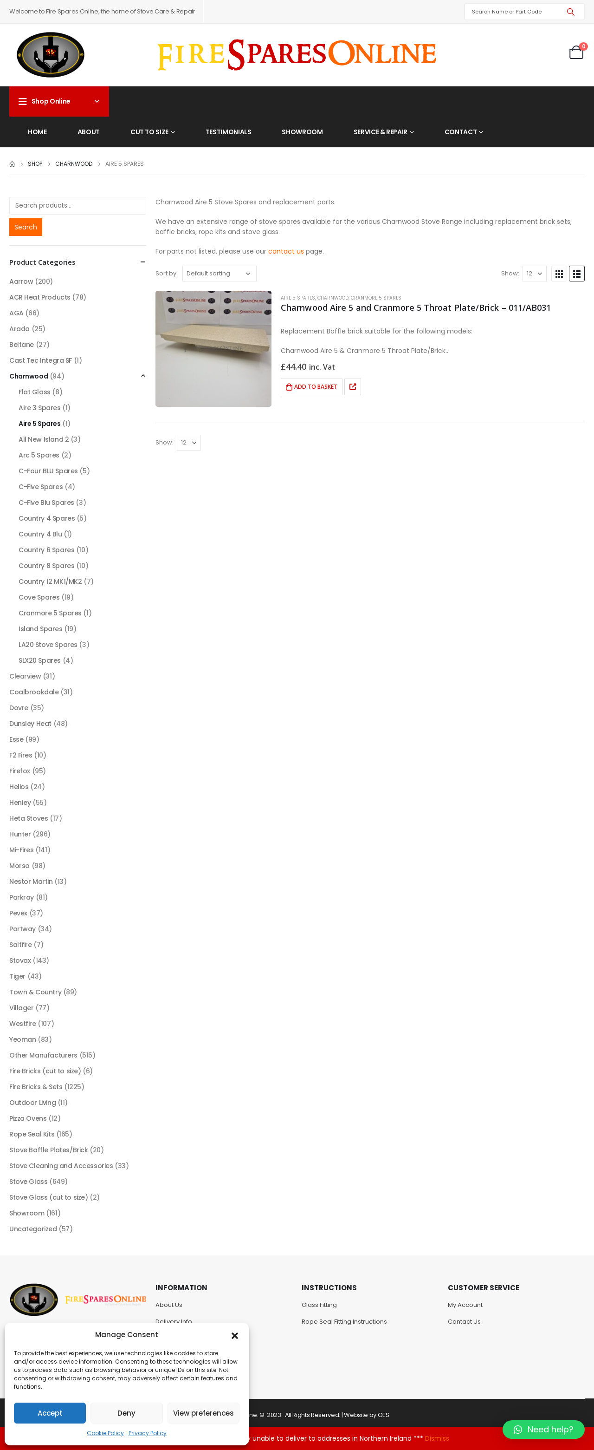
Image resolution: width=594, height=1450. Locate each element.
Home (37, 132)
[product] (213, 349)
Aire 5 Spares (298, 297)
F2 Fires (20, 755)
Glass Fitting (319, 1304)
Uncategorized (33, 1229)
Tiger (17, 976)
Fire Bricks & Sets (35, 1086)
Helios (18, 786)
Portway (22, 929)
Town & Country (35, 992)
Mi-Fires (21, 850)
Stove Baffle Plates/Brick (48, 1150)
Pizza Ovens (27, 1118)
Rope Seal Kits (31, 1134)
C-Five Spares (41, 486)
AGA (16, 313)
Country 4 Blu (40, 534)
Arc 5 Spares (39, 455)
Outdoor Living (32, 1102)
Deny (126, 1413)
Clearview (25, 676)
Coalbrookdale (34, 692)
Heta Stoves (28, 818)
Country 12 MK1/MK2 (50, 581)
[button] (234, 1334)
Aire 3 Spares (40, 407)
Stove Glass (28, 1181)
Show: (510, 273)
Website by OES (366, 1415)
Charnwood (333, 297)
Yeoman (22, 1039)
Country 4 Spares (47, 518)
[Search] (571, 12)
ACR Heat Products (40, 297)
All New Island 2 (44, 439)
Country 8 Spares (46, 565)
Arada (19, 328)
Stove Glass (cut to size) (48, 1197)
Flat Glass (35, 392)
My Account (465, 1304)
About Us (168, 1304)
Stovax (20, 960)
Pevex (18, 913)
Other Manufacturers (43, 1055)
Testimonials (229, 132)
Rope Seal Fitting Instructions (344, 1321)
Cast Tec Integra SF (40, 360)
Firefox (19, 771)
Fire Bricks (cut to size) (45, 1071)
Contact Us (464, 1321)
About (88, 132)
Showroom (302, 132)
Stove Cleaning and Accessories (61, 1165)
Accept (50, 1413)
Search (25, 227)
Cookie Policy (105, 1433)
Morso (19, 865)
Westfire (22, 1023)
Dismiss (437, 1438)
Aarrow (21, 281)
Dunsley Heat (30, 723)
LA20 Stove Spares (48, 644)
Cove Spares (39, 597)
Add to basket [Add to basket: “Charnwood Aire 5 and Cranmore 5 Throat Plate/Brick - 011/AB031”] (315, 387)
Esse (16, 739)
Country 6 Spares (46, 550)
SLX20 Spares (40, 660)
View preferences (203, 1413)
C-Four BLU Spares (48, 471)
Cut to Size (149, 132)
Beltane (21, 344)
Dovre (18, 707)
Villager (21, 1007)
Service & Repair (380, 132)
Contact (461, 132)
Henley (20, 802)
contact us (286, 251)
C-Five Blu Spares (46, 502)
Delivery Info (173, 1321)
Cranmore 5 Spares (376, 297)
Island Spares (41, 629)
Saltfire (20, 944)
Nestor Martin (31, 881)
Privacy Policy (148, 1433)
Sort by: (166, 273)
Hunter (20, 834)
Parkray (21, 897)
